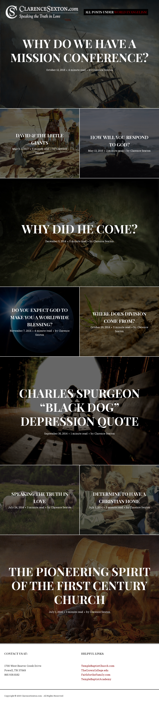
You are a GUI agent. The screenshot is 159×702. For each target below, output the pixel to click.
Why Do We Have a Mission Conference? (79, 50)
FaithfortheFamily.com (95, 674)
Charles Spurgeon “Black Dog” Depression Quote (79, 407)
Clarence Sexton (103, 69)
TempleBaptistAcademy (96, 679)
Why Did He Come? (80, 228)
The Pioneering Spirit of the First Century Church (79, 585)
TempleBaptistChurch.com (97, 665)
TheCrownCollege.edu (94, 670)
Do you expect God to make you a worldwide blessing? (39, 317)
